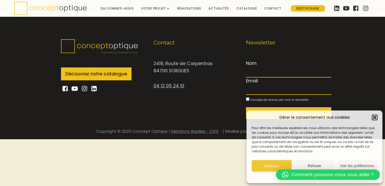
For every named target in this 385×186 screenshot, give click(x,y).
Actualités (219, 8)
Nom (251, 63)
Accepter (271, 166)
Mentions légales (188, 131)
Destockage (307, 8)
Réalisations (189, 8)
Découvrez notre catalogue (96, 74)
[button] (374, 117)
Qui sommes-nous (117, 8)
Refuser (314, 166)
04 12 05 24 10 (168, 86)
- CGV (212, 131)
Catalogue (246, 8)
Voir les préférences (357, 166)
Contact (272, 8)
